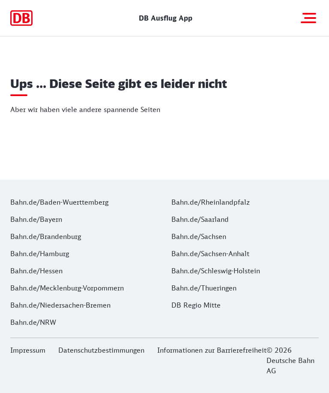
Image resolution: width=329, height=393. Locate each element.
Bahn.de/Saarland (200, 219)
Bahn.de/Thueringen (203, 288)
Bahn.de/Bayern (36, 219)
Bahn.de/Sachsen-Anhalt (210, 253)
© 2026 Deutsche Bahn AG (290, 360)
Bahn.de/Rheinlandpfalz (210, 202)
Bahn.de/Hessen (36, 270)
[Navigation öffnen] (308, 18)
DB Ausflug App (165, 18)
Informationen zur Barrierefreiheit (211, 350)
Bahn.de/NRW (33, 322)
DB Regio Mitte (196, 305)
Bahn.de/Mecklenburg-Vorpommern (67, 288)
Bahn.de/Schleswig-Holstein (215, 270)
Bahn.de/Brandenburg (45, 236)
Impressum (27, 350)
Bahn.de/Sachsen (198, 236)
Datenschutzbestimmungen (101, 350)
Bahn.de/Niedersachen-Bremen (60, 305)
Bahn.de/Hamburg (39, 253)
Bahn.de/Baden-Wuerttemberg (59, 202)
